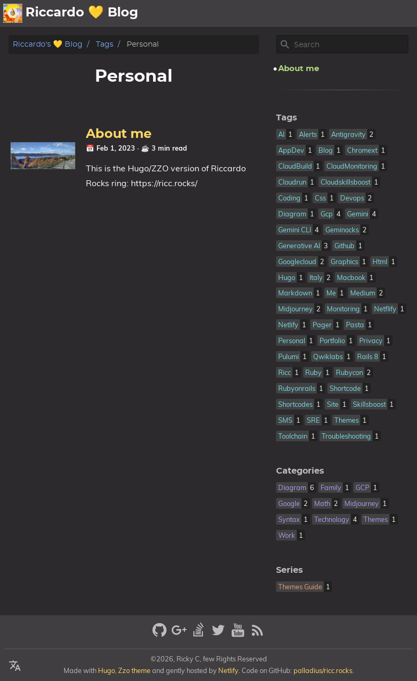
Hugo (106, 670)
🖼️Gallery (304, 13)
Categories (300, 471)
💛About (198, 13)
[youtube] (239, 634)
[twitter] (219, 634)
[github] (161, 634)
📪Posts (356, 13)
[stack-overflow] (200, 634)
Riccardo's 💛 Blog (48, 44)
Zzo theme (134, 670)
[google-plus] (180, 634)
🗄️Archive (247, 13)
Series (289, 570)
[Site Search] (350, 44)
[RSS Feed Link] (257, 634)
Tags (104, 44)
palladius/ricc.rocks (323, 670)
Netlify (228, 670)
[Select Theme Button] (161, 13)
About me (119, 134)
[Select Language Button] (14, 666)
